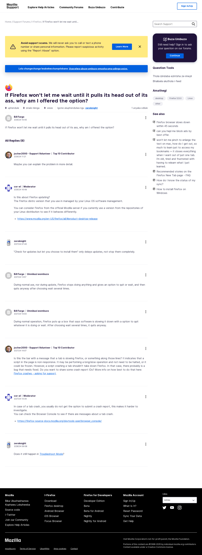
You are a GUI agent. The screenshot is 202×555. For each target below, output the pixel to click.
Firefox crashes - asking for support (35, 373)
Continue (175, 56)
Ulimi (165, 494)
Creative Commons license (160, 547)
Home (8, 21)
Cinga (193, 24)
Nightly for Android (95, 521)
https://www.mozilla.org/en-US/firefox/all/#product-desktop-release (58, 218)
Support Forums (21, 21)
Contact (74, 548)
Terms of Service (28, 548)
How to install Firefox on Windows (171, 191)
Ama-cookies (60, 548)
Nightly (88, 516)
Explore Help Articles (41, 7)
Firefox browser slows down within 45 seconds (173, 124)
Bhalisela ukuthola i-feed (167, 81)
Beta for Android (94, 511)
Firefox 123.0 (175, 98)
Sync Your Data (132, 516)
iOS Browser (52, 516)
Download (50, 500)
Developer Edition (94, 500)
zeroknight (91, 108)
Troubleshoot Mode (51, 454)
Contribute (117, 7)
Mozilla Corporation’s (138, 539)
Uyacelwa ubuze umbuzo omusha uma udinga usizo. (98, 68)
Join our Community (16, 519)
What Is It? (129, 505)
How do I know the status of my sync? (176, 182)
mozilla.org (10, 548)
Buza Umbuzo (96, 7)
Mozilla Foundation (180, 539)
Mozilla (13, 540)
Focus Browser (53, 521)
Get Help (128, 521)
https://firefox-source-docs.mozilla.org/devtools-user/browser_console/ (60, 421)
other (157, 103)
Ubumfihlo (44, 548)
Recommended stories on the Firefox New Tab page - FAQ (174, 173)
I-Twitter (10, 514)
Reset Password (133, 511)
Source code (12, 509)
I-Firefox (36, 21)
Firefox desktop (54, 505)
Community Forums (71, 7)
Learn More (122, 47)
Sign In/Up (187, 6)
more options (146, 118)
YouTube (172, 508)
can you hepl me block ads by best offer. (174, 132)
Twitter (164, 508)
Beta (86, 505)
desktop (159, 98)
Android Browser (54, 511)
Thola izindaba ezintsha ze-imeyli (172, 76)
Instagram (179, 508)
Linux (190, 98)
